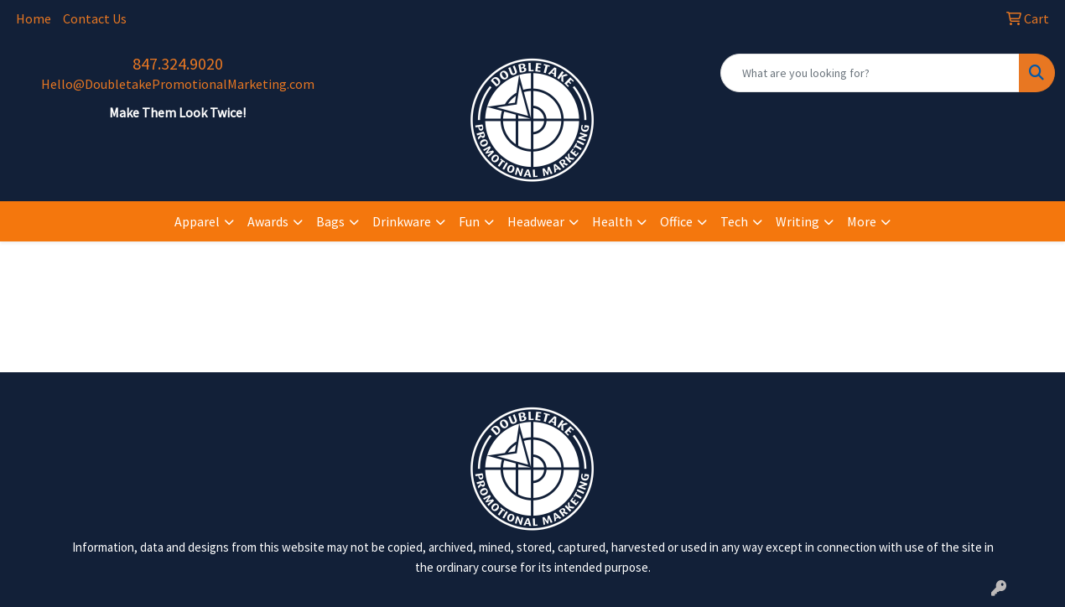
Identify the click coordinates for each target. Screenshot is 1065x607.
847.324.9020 (177, 63)
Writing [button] (797, 221)
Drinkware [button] (401, 221)
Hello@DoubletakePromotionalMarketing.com (177, 83)
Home (33, 18)
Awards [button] (267, 221)
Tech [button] (734, 221)
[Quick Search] (870, 73)
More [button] (861, 221)
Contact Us (95, 18)
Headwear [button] (535, 221)
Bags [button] (330, 221)
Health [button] (612, 221)
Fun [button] (469, 221)
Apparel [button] (197, 221)
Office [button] (676, 221)
